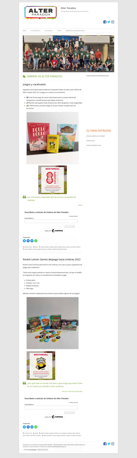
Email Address (29, 218)
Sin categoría (63, 433)
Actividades (48, 31)
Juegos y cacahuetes (34, 84)
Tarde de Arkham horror (93, 145)
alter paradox (28, 249)
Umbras (49, 249)
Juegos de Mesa (54, 433)
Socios (59, 31)
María (36, 247)
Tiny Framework (32, 449)
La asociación (34, 31)
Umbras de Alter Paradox (73, 247)
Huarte (35, 249)
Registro (40, 449)
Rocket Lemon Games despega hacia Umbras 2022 (52, 259)
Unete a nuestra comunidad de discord (97, 75)
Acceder (45, 449)
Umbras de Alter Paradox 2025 (75, 31)
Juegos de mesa (42, 249)
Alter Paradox (68, 8)
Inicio (24, 31)
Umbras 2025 (90, 141)
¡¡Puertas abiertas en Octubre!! (95, 136)
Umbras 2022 (53, 247)
